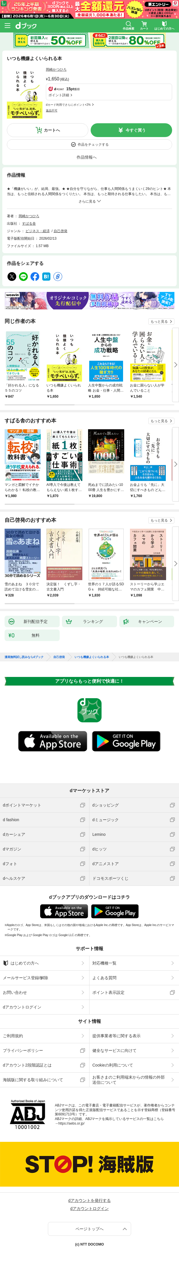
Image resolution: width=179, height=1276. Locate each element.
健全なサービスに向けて (114, 1050)
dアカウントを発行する (89, 1200)
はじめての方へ (21, 963)
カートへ (52, 130)
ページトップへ (89, 1229)
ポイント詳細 (58, 95)
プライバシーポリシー (23, 1050)
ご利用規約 (13, 1035)
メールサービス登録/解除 (25, 977)
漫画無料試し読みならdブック (24, 657)
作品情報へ (87, 157)
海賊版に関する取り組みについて (33, 1079)
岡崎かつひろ (56, 70)
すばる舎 (29, 224)
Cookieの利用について (112, 1065)
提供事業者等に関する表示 (116, 1035)
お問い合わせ (15, 992)
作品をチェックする (93, 145)
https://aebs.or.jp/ (71, 1123)
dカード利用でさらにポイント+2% (68, 104)
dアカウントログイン (22, 1007)
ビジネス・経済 (38, 231)
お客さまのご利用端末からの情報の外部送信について (128, 1080)
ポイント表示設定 (108, 992)
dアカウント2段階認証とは (27, 1065)
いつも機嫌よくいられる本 (92, 657)
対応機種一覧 (104, 963)
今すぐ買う (136, 130)
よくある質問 (104, 977)
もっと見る (159, 322)
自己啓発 (60, 231)
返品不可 (51, 110)
